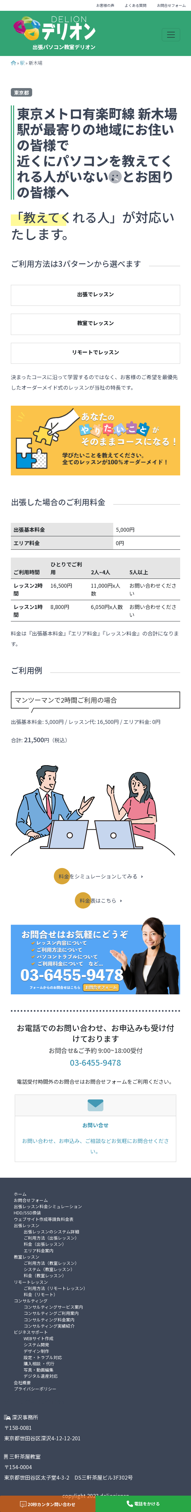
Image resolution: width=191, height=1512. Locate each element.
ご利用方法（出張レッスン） (51, 1238)
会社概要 (22, 1382)
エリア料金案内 (38, 1250)
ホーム (20, 1194)
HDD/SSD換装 (27, 1212)
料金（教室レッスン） (45, 1275)
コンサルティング (31, 1301)
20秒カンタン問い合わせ (48, 1504)
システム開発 (36, 1344)
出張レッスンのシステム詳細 (51, 1231)
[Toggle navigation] (171, 34)
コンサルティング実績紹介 (49, 1326)
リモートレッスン (31, 1282)
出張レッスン (26, 1225)
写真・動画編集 (38, 1370)
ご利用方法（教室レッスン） (51, 1263)
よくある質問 (135, 5)
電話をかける (143, 1504)
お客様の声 (105, 5)
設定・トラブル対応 (43, 1357)
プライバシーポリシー (35, 1389)
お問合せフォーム (171, 5)
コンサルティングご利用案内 (51, 1313)
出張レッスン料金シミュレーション (48, 1206)
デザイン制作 (36, 1351)
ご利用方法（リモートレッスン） (56, 1288)
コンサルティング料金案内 (49, 1320)
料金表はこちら (98, 900)
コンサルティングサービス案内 (53, 1307)
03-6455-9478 (95, 1062)
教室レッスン (26, 1257)
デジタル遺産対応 (41, 1376)
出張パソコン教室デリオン (64, 47)
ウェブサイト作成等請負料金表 (44, 1219)
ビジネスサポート (31, 1332)
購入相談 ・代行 (39, 1363)
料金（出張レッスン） (45, 1244)
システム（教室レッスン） (49, 1269)
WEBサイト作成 (38, 1338)
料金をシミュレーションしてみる (98, 876)
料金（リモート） (41, 1294)
